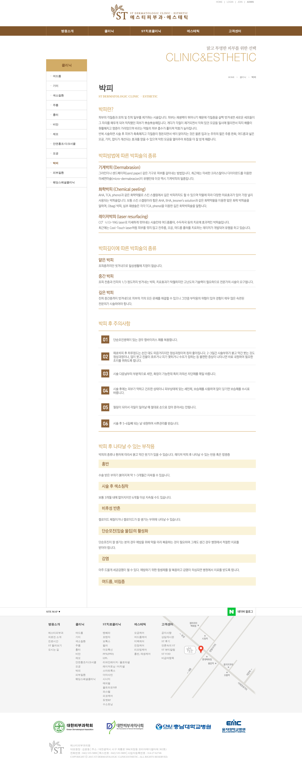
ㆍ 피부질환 (56, 172)
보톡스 (106, 641)
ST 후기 (165, 641)
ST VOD (166, 653)
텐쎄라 (106, 632)
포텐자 (106, 637)
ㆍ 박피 (53, 163)
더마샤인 (108, 674)
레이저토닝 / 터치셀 (114, 666)
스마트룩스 (109, 670)
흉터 (78, 649)
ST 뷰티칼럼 (168, 649)
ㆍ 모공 (53, 153)
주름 (78, 645)
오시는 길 (53, 649)
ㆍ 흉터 (53, 114)
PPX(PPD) (108, 653)
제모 (78, 658)
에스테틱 (193, 31)
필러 (105, 645)
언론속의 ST (168, 645)
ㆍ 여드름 (55, 76)
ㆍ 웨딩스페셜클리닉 (62, 182)
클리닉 (109, 31)
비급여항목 (167, 658)
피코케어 (108, 695)
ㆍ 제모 (53, 134)
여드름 (79, 632)
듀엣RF (107, 700)
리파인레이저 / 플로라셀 (116, 662)
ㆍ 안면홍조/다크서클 (62, 143)
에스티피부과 (55, 632)
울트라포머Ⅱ (110, 687)
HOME (219, 2)
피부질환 (81, 674)
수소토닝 (108, 704)
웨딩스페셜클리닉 (86, 679)
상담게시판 (167, 637)
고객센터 (235, 31)
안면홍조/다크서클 (86, 662)
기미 (78, 637)
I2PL (105, 658)
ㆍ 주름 (53, 105)
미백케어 (139, 641)
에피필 (106, 683)
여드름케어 (140, 637)
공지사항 (166, 632)
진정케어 (139, 645)
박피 (78, 670)
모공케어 (139, 632)
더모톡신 (108, 649)
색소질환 (81, 641)
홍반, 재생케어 (142, 653)
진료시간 (53, 641)
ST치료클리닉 (151, 31)
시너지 (106, 679)
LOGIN (230, 2)
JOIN (240, 2)
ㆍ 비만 (53, 124)
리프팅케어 (140, 649)
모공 (78, 666)
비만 (78, 653)
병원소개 (67, 31)
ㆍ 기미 (53, 85)
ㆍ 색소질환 (56, 95)
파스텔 (106, 691)
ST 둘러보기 (55, 645)
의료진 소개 (54, 637)
